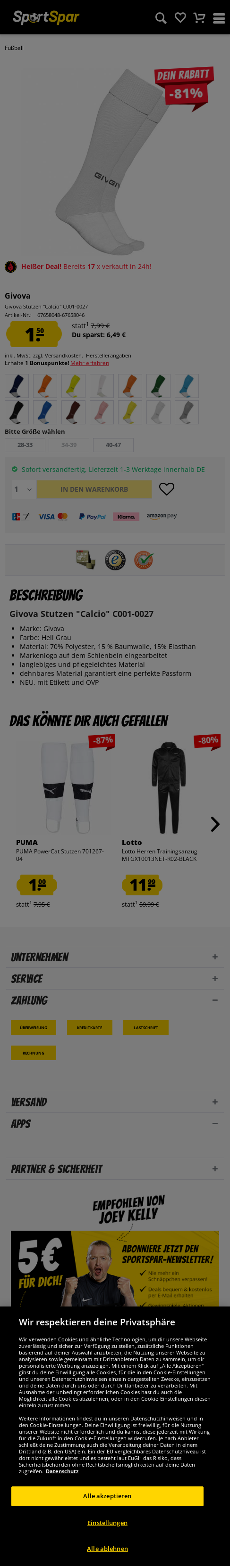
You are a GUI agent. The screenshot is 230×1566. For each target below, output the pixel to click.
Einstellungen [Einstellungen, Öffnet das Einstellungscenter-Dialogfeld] (107, 1522)
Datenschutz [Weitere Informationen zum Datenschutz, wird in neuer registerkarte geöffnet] (62, 1471)
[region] (115, 1436)
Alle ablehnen (107, 1548)
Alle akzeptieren (107, 1496)
